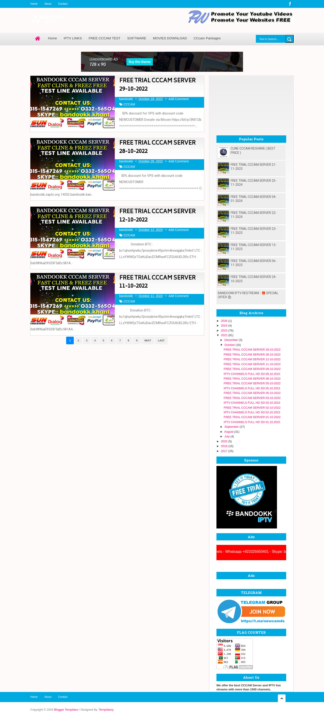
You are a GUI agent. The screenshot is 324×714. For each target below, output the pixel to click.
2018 (224, 446)
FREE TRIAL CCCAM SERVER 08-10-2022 (252, 378)
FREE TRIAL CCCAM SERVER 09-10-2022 (252, 369)
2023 (224, 330)
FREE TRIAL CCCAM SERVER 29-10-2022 (157, 85)
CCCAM (129, 104)
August (229, 431)
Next (147, 340)
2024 (224, 325)
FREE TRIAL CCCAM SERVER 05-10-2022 (252, 383)
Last (161, 340)
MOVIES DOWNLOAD (170, 38)
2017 (224, 451)
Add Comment (179, 99)
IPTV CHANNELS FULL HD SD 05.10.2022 (252, 388)
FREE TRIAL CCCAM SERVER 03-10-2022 (252, 398)
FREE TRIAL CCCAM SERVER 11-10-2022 (157, 282)
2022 (224, 335)
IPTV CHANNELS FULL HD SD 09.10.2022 (252, 374)
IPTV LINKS (73, 38)
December (231, 340)
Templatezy (106, 709)
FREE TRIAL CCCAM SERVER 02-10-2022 (252, 407)
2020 (224, 441)
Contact (62, 3)
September (231, 426)
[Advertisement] (251, 104)
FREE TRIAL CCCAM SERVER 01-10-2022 (252, 417)
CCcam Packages (207, 38)
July (227, 436)
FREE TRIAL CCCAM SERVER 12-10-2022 (157, 216)
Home (34, 3)
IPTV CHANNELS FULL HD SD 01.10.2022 (252, 422)
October (230, 345)
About (47, 3)
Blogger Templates (66, 709)
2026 (224, 320)
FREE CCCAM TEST (104, 38)
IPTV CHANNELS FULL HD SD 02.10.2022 (252, 412)
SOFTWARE (136, 38)
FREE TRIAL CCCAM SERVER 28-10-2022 (157, 147)
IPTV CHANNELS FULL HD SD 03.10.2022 (252, 402)
